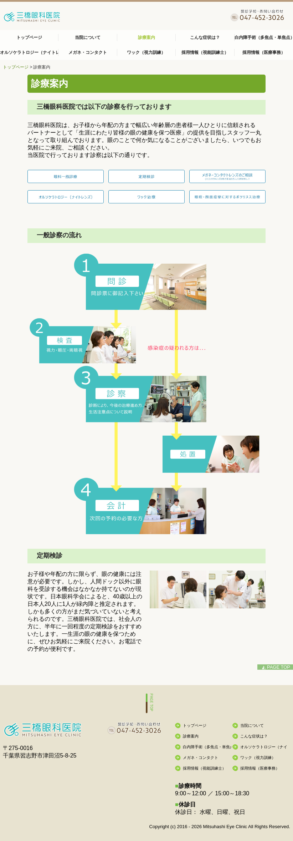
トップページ (29, 37)
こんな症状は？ (205, 37)
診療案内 (146, 37)
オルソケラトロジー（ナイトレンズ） (29, 52)
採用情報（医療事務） (263, 52)
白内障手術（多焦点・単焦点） (264, 37)
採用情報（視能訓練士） (204, 52)
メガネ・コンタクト (87, 52)
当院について (88, 37)
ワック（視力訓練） (146, 52)
